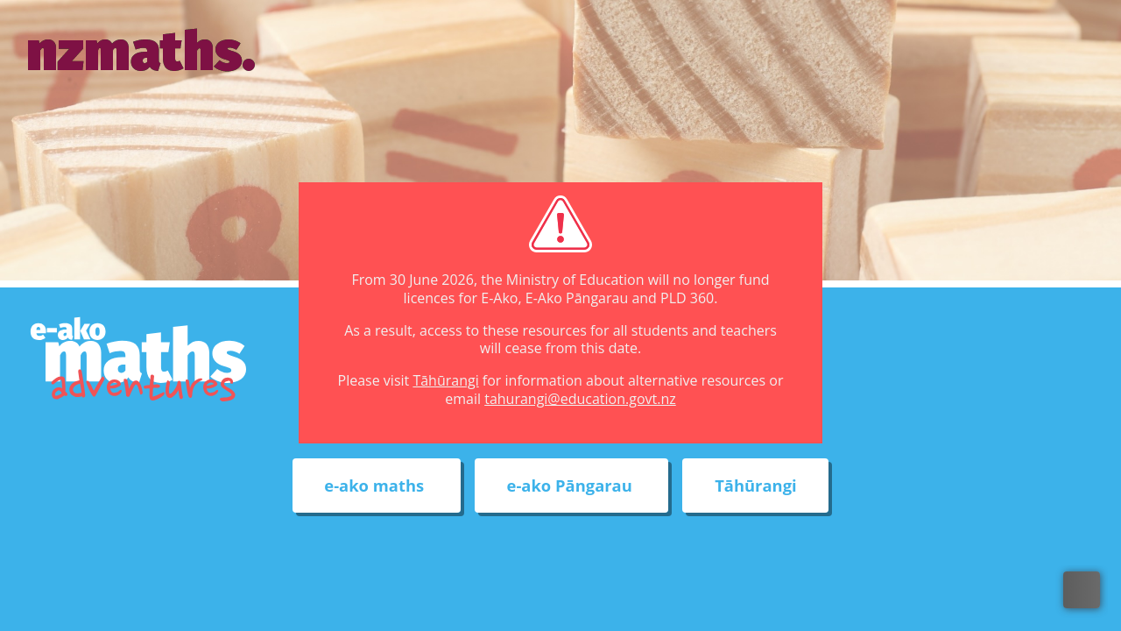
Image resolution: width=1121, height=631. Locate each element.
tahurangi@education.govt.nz (580, 398)
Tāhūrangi (445, 380)
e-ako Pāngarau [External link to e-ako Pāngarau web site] (572, 486)
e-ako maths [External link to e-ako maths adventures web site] (376, 486)
